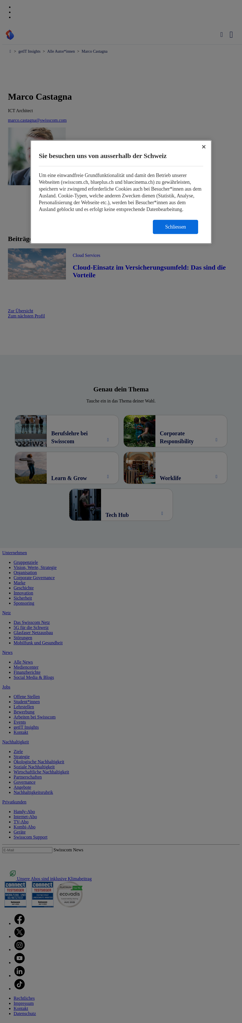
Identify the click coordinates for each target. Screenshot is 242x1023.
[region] (121, 192)
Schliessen (175, 227)
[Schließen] (204, 146)
